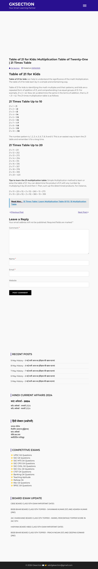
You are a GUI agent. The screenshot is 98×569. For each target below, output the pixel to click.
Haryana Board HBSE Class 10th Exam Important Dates (37, 527)
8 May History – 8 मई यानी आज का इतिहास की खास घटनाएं (33, 366)
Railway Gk (19, 480)
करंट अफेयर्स (15, 432)
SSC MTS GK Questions (24, 461)
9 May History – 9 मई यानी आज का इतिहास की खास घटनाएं (33, 360)
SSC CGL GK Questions (24, 469)
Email (12, 270)
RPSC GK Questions (23, 485)
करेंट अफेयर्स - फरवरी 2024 (21, 408)
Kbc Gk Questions (22, 483)
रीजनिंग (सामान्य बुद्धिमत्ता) (20, 429)
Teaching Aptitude (22, 477)
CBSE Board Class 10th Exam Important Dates (32, 504)
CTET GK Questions (22, 472)
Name (12, 259)
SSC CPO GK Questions (24, 463)
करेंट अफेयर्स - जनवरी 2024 (21, 406)
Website (13, 280)
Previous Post (17, 212)
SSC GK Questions (22, 458)
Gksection (21, 4)
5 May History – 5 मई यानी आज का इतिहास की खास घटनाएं (33, 381)
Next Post (83, 212)
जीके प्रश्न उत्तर (15, 434)
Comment (14, 228)
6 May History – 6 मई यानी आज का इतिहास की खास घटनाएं (33, 376)
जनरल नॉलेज (15, 426)
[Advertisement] (49, 27)
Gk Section (15, 68)
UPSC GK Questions (23, 455)
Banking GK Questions (24, 474)
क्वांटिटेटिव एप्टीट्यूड (17, 437)
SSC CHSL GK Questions (25, 466)
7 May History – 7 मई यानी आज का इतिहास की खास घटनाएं (33, 371)
